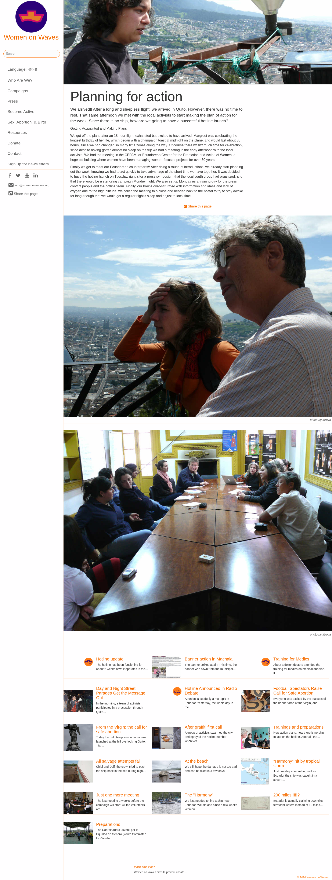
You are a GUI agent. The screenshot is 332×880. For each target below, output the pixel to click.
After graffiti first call (203, 727)
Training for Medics (291, 659)
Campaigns (17, 91)
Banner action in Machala (209, 659)
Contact (14, 153)
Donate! (14, 143)
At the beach (197, 761)
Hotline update (109, 659)
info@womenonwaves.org (29, 185)
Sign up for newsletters (28, 164)
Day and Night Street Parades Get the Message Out (120, 693)
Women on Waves (31, 21)
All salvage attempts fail (118, 761)
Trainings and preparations (298, 727)
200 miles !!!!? (286, 795)
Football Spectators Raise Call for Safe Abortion (297, 690)
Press (12, 101)
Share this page (23, 193)
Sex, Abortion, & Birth (26, 122)
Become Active (20, 111)
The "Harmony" (199, 795)
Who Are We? (19, 80)
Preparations (108, 824)
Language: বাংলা (22, 69)
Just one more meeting (117, 795)
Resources (17, 132)
